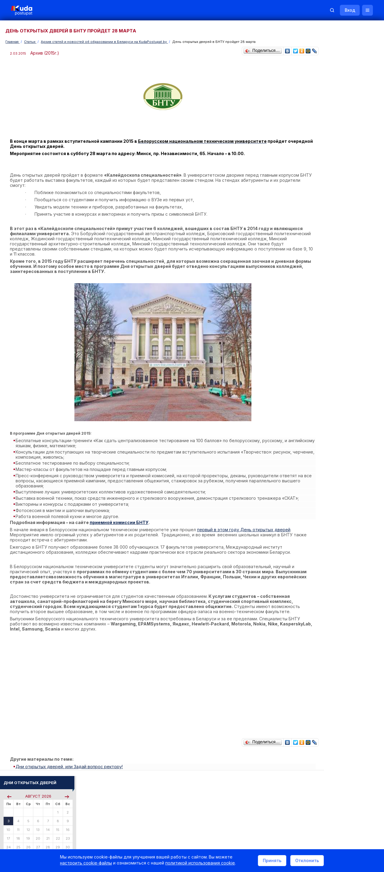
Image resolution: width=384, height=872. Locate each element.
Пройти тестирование (330, 207)
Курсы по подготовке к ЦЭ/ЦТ (338, 261)
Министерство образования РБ (339, 665)
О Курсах (319, 453)
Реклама (257, 791)
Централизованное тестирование (341, 416)
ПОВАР (317, 534)
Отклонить (307, 861)
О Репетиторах (324, 448)
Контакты (286, 791)
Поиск (346, 122)
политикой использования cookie (200, 864)
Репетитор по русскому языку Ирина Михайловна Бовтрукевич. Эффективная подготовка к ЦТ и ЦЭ (344, 754)
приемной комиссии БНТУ (120, 515)
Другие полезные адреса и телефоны (345, 673)
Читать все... (321, 325)
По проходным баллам (337, 237)
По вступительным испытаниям (345, 231)
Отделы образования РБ (333, 649)
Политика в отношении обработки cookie (55, 841)
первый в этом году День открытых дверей (244, 522)
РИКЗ (316, 657)
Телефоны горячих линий (334, 641)
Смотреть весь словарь (331, 555)
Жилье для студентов (330, 708)
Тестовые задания (327, 421)
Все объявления (326, 717)
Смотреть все (323, 614)
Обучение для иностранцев (338, 791)
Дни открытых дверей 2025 (346, 603)
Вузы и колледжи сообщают (347, 595)
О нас (233, 791)
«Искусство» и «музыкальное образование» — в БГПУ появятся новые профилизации (341, 357)
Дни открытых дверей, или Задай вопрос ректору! (71, 763)
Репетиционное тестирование (338, 411)
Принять (272, 861)
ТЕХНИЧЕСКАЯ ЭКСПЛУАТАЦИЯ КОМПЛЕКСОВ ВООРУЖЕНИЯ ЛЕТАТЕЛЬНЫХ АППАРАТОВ (339, 506)
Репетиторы (322, 700)
